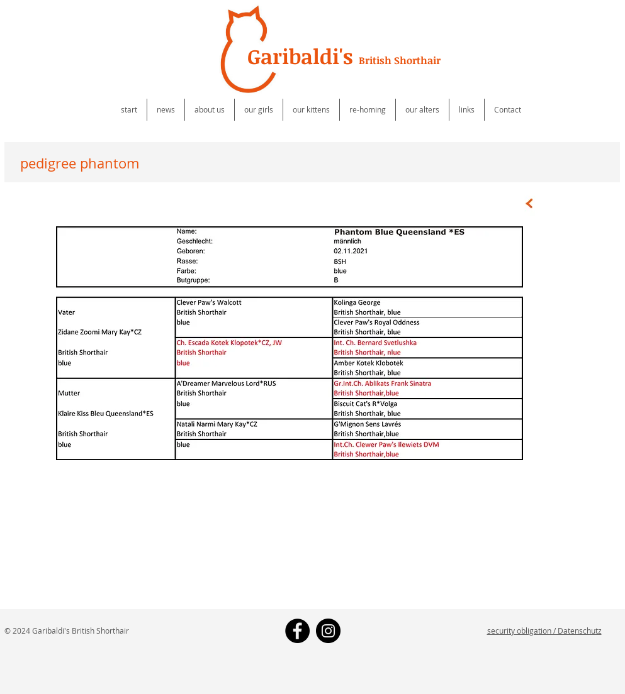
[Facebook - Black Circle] (297, 631)
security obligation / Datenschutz (544, 630)
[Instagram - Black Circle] (328, 631)
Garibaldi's (344, 56)
